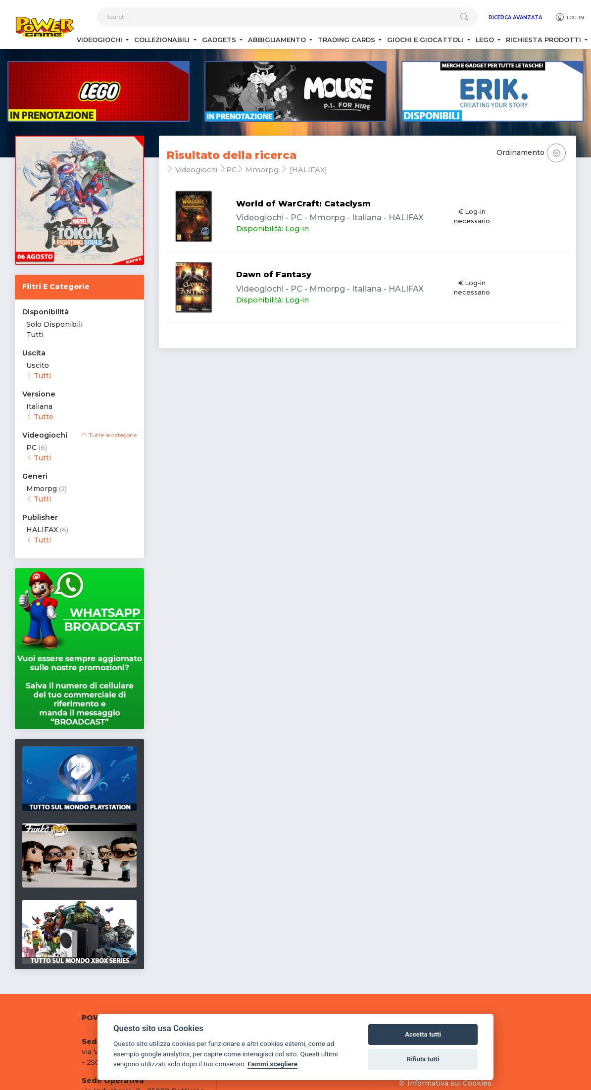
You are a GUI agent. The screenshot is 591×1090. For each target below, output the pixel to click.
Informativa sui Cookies (445, 1083)
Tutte (39, 416)
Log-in (569, 17)
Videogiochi (100, 40)
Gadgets (220, 40)
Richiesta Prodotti (544, 40)
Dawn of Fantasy (273, 274)
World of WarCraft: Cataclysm (303, 203)
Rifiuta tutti (423, 1059)
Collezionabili (163, 40)
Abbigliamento (278, 40)
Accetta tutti (423, 1034)
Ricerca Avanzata (515, 17)
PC (31, 447)
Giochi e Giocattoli (426, 40)
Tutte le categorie (109, 435)
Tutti (35, 334)
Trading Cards (347, 40)
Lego (486, 40)
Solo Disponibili (54, 324)
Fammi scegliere (272, 1064)
